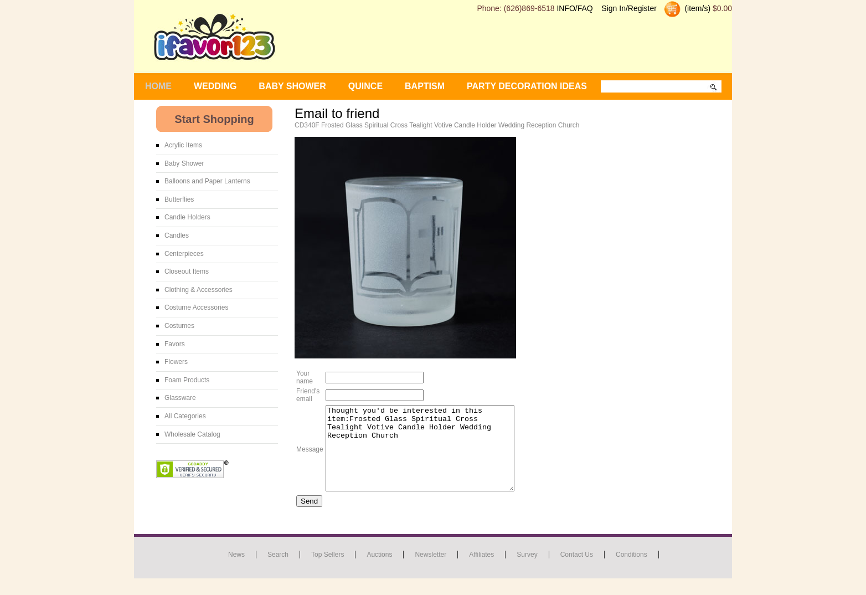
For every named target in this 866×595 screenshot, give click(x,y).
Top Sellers (327, 571)
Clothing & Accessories (198, 290)
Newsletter (430, 571)
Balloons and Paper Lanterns (207, 181)
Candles (176, 235)
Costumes (179, 326)
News (236, 571)
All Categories (185, 416)
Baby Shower (184, 163)
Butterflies (179, 199)
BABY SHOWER (292, 86)
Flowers (176, 362)
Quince (365, 86)
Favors (174, 344)
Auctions (379, 571)
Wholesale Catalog (192, 434)
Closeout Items (186, 271)
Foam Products (186, 380)
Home (158, 86)
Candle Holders (187, 217)
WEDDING (215, 86)
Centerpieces (184, 254)
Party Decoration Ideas (527, 86)
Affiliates (481, 571)
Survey (527, 571)
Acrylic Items (183, 145)
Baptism (425, 86)
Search (277, 571)
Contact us (576, 571)
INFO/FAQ (574, 8)
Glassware (180, 398)
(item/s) (697, 8)
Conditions (631, 571)
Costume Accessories (196, 307)
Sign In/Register (629, 8)
